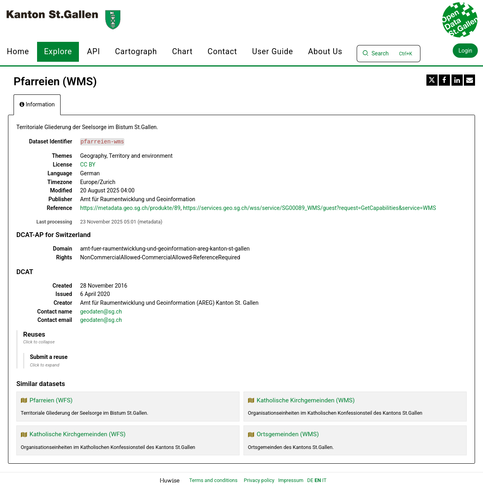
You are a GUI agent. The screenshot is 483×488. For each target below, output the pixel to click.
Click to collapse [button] (39, 342)
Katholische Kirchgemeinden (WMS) (306, 400)
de (310, 480)
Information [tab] (37, 104)
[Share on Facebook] (444, 80)
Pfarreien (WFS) (51, 400)
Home (18, 51)
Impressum (290, 480)
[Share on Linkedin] (457, 80)
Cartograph (136, 51)
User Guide (272, 51)
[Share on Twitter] (432, 80)
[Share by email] (469, 80)
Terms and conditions (214, 480)
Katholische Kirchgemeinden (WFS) (77, 434)
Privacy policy (260, 480)
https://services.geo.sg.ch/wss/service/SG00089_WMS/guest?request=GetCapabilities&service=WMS (309, 208)
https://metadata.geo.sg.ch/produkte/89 (130, 208)
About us (325, 51)
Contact (222, 51)
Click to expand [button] (44, 365)
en (317, 480)
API (93, 51)
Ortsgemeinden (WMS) (288, 434)
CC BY (87, 164)
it (324, 480)
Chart (182, 51)
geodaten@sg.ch (101, 311)
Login (465, 50)
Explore (58, 51)
